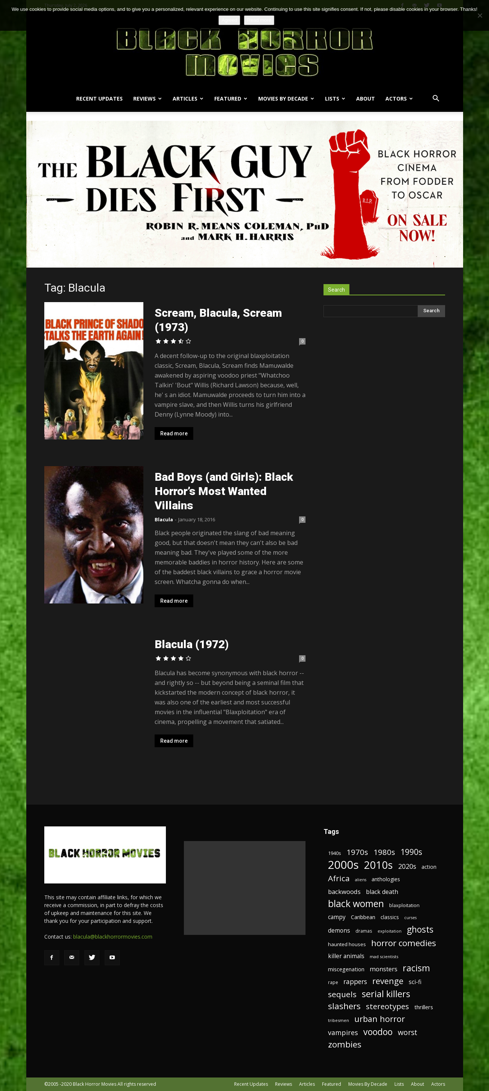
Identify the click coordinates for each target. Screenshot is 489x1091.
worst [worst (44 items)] (407, 1032)
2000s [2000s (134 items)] (343, 865)
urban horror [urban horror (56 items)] (379, 1019)
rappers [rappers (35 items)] (355, 982)
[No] (479, 15)
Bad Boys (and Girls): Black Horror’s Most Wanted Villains (224, 491)
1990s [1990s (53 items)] (411, 852)
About (365, 98)
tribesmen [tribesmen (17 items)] (338, 1020)
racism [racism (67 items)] (416, 968)
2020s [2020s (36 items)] (407, 866)
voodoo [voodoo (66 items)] (378, 1032)
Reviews (147, 98)
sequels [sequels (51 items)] (342, 994)
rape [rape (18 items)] (333, 982)
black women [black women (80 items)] (356, 903)
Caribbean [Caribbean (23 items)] (363, 917)
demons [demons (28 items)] (339, 930)
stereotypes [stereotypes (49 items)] (387, 1006)
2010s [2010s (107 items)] (378, 865)
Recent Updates (99, 98)
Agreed (229, 20)
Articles (188, 98)
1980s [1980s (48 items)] (384, 852)
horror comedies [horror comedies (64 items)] (403, 943)
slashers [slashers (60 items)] (344, 1006)
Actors (399, 98)
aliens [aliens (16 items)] (360, 879)
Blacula (164, 519)
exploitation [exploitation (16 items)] (390, 931)
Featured (230, 98)
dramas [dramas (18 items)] (363, 931)
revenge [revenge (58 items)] (387, 981)
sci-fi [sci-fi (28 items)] (415, 982)
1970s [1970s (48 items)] (357, 852)
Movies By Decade (286, 98)
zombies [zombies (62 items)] (344, 1044)
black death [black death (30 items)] (382, 892)
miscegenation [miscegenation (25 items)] (346, 969)
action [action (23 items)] (428, 866)
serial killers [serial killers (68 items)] (386, 994)
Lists (335, 98)
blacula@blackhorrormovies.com (112, 936)
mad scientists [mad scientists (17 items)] (384, 956)
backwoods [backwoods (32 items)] (344, 891)
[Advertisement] (244, 888)
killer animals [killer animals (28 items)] (346, 956)
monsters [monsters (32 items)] (383, 969)
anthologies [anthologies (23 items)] (386, 879)
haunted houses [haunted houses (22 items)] (347, 944)
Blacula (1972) (192, 644)
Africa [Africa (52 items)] (339, 878)
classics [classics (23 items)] (390, 917)
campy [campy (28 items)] (337, 917)
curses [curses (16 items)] (410, 917)
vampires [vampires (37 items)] (343, 1033)
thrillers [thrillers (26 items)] (423, 1007)
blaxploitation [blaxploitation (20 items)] (404, 905)
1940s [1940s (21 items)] (334, 853)
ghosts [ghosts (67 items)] (420, 929)
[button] (436, 99)
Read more (174, 433)
